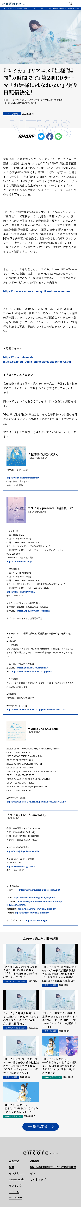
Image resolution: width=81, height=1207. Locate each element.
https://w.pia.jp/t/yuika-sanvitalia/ (22, 851)
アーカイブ (15, 1198)
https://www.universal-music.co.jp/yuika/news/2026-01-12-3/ (36, 802)
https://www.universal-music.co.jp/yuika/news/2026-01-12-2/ (36, 709)
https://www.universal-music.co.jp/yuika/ (32, 671)
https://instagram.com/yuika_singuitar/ (37, 909)
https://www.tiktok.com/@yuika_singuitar (34, 897)
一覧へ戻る (38, 1126)
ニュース (14, 1160)
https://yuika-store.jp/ (36, 920)
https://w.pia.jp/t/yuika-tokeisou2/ (33, 611)
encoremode (16, 1179)
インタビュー (17, 1173)
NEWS (10, 8)
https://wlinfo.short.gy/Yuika (20, 592)
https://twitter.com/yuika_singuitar (31, 913)
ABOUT (34, 1160)
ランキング (15, 1185)
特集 (11, 1167)
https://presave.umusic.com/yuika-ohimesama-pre (36, 291)
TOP (3, 8)
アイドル (14, 1192)
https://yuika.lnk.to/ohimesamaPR (23, 478)
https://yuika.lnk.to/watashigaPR (33, 668)
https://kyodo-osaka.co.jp (19, 561)
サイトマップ (38, 1179)
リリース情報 (21, 8)
